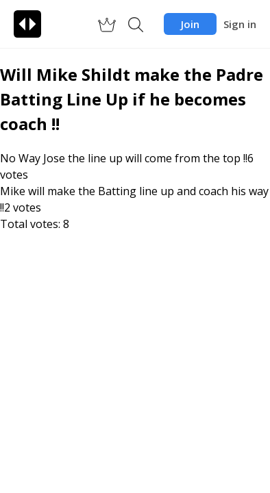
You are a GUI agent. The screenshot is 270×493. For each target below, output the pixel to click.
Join (190, 24)
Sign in (239, 24)
